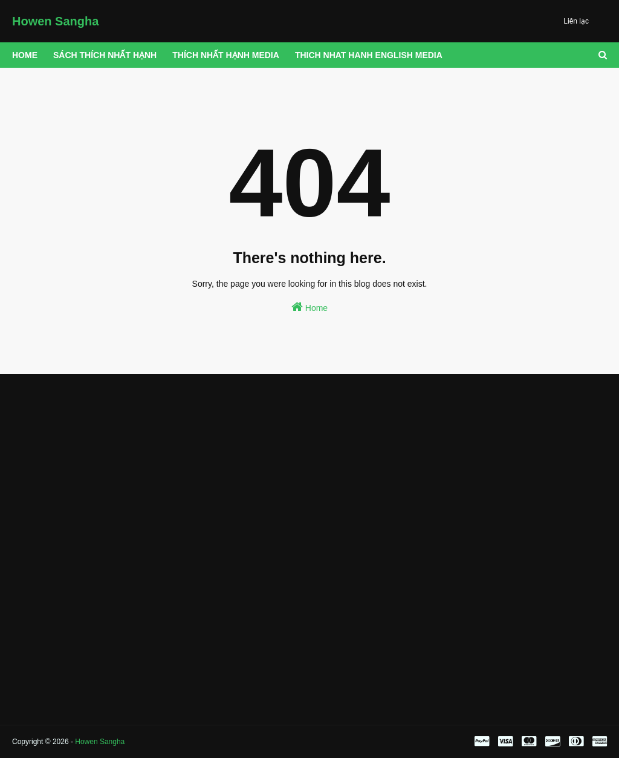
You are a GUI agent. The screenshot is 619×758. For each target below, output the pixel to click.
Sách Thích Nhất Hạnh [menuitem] (105, 55)
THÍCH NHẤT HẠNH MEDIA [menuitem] (225, 55)
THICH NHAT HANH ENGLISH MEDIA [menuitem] (368, 55)
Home (309, 307)
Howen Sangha (55, 21)
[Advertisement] (105, 464)
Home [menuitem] (24, 55)
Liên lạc (576, 21)
